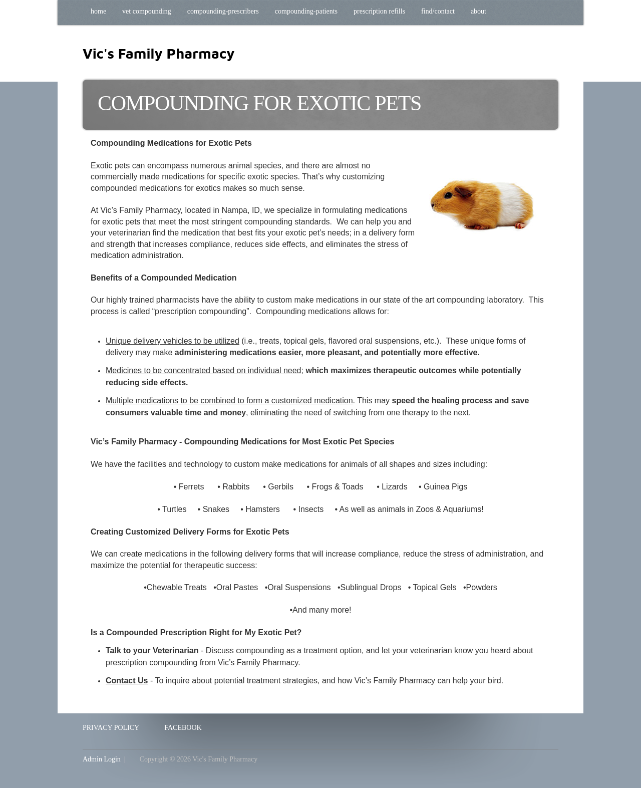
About (478, 11)
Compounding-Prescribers (223, 11)
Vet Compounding (146, 11)
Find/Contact (438, 11)
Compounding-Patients (306, 11)
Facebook (182, 727)
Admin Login (102, 759)
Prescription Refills (379, 11)
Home (98, 11)
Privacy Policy (111, 727)
